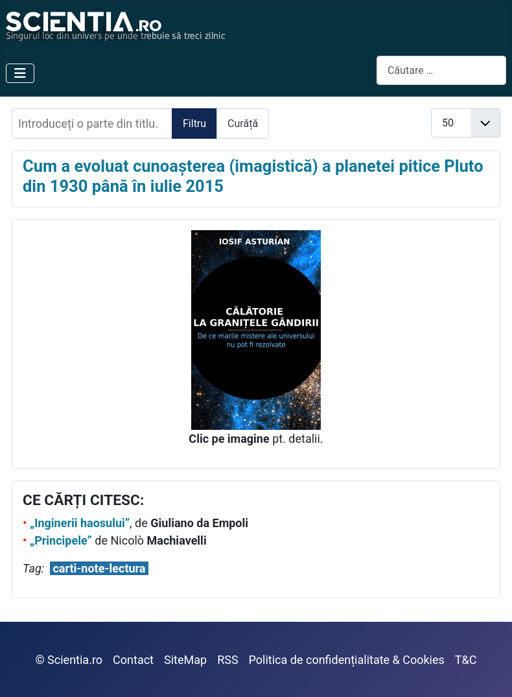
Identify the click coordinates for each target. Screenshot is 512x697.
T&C (466, 660)
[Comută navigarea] (20, 73)
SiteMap (185, 660)
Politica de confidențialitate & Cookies (347, 660)
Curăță (242, 123)
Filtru (194, 123)
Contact (133, 660)
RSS (227, 660)
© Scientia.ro (69, 660)
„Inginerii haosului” (80, 523)
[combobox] (441, 70)
